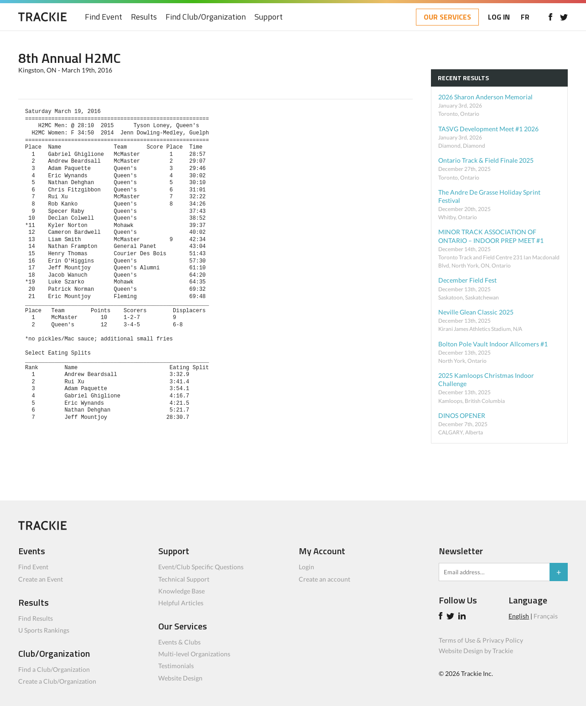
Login (306, 567)
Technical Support (183, 579)
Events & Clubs (179, 642)
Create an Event (40, 579)
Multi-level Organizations (194, 654)
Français (546, 616)
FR (525, 16)
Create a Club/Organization (57, 681)
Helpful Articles (180, 603)
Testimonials (176, 666)
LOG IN (499, 16)
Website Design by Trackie (476, 650)
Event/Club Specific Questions (201, 567)
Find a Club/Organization (54, 669)
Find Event (103, 17)
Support (268, 17)
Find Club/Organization (206, 17)
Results (144, 17)
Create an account (324, 579)
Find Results (35, 618)
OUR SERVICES (447, 16)
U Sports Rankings (43, 630)
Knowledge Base (181, 591)
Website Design (180, 678)
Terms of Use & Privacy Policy (481, 640)
